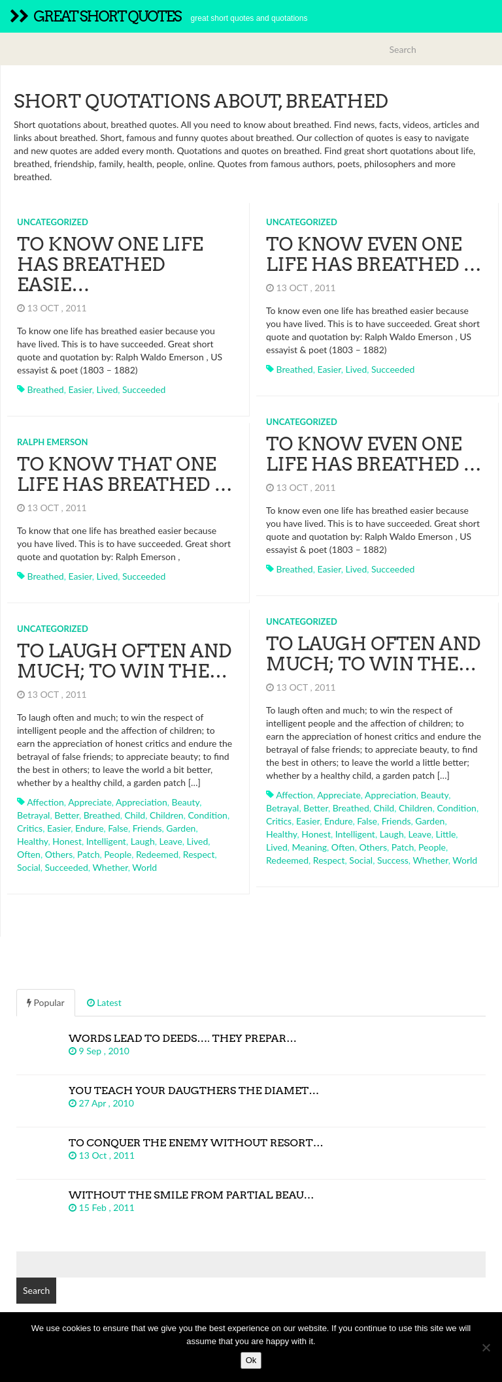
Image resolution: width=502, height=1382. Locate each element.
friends (396, 820)
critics (279, 820)
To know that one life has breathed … (125, 474)
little (446, 834)
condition (457, 807)
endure (338, 820)
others (373, 847)
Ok (251, 1360)
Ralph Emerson (52, 442)
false (367, 820)
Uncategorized (52, 222)
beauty (434, 794)
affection (294, 794)
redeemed (287, 860)
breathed (45, 389)
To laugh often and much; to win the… (373, 654)
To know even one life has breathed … (374, 254)
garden (429, 820)
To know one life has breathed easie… (110, 264)
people (432, 847)
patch (403, 847)
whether (430, 860)
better (315, 807)
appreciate (339, 794)
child (384, 807)
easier (80, 389)
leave (419, 834)
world (464, 860)
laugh (392, 834)
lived (107, 389)
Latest (104, 1002)
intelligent (355, 834)
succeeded (143, 389)
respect (329, 860)
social (361, 860)
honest (316, 834)
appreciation (390, 794)
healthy (281, 834)
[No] (485, 1347)
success (393, 860)
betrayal (282, 807)
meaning (309, 847)
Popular (46, 1002)
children (416, 807)
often (343, 847)
